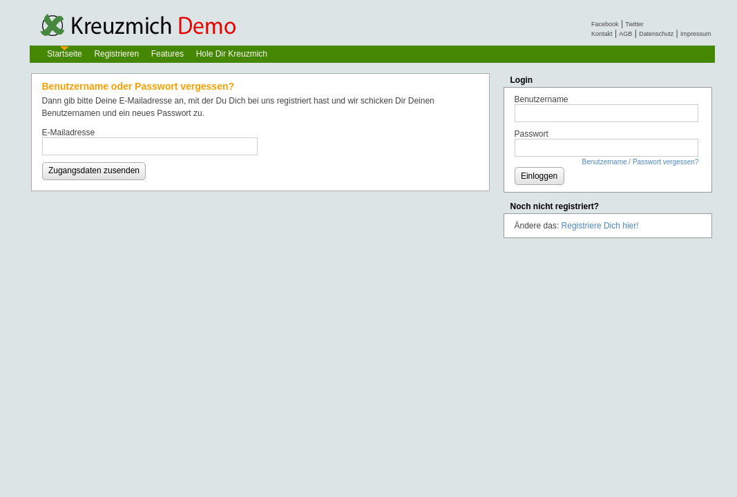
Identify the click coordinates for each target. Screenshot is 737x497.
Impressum (695, 33)
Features (167, 54)
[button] (94, 171)
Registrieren (116, 54)
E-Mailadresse (68, 132)
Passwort (531, 134)
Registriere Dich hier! (600, 226)
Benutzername (541, 99)
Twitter (634, 24)
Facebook (605, 24)
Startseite (64, 54)
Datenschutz (656, 33)
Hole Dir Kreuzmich (231, 54)
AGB (625, 33)
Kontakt (602, 33)
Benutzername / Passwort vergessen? (640, 162)
